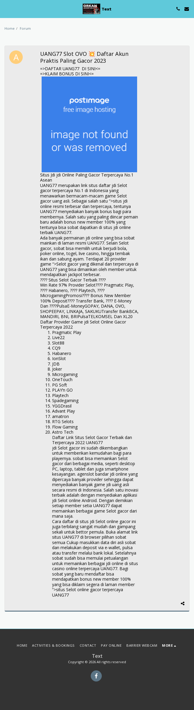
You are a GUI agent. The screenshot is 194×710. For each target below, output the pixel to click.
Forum (25, 28)
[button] (6, 8)
